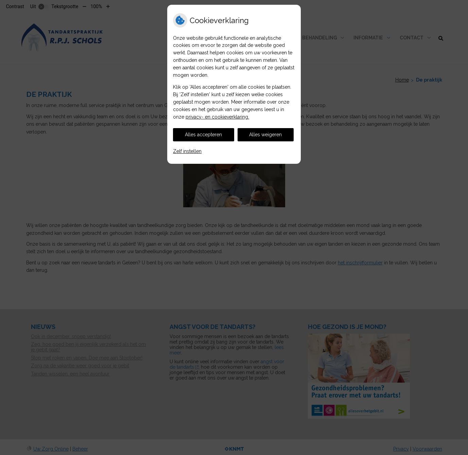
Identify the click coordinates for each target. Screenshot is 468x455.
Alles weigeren (265, 134)
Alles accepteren (203, 134)
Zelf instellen (187, 151)
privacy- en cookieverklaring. (217, 117)
